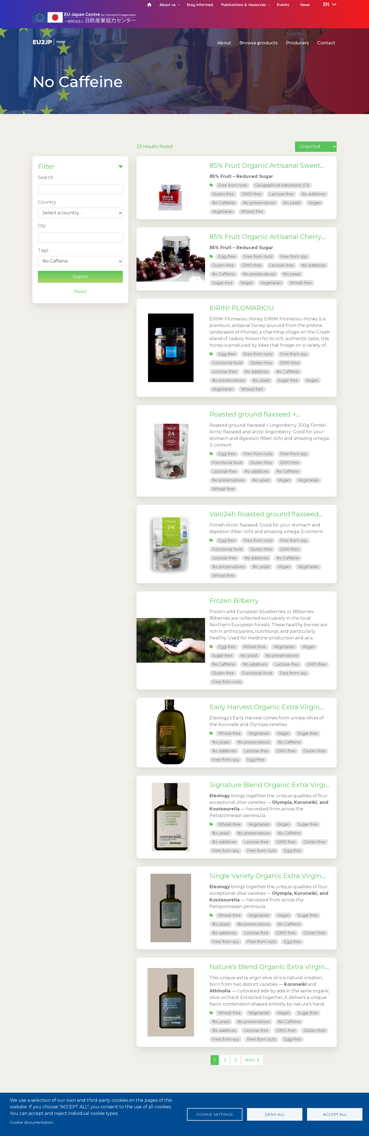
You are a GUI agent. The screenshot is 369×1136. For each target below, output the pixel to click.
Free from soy (293, 256)
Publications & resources (243, 4)
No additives (313, 194)
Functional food (227, 362)
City (42, 225)
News (305, 4)
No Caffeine (223, 202)
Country (47, 202)
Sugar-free (222, 282)
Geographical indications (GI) (282, 185)
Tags (43, 250)
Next (252, 1060)
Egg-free (226, 256)
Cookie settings (214, 1114)
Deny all (275, 1114)
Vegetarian (222, 211)
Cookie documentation (31, 1122)
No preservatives (259, 202)
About (224, 42)
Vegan (314, 202)
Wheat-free (252, 211)
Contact (326, 42)
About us (168, 4)
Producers (297, 42)
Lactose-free (281, 194)
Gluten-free (223, 194)
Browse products (258, 42)
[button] (326, 4)
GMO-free (251, 194)
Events (283, 4)
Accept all (335, 1114)
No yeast (291, 202)
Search (45, 177)
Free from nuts (232, 185)
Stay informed (200, 4)
